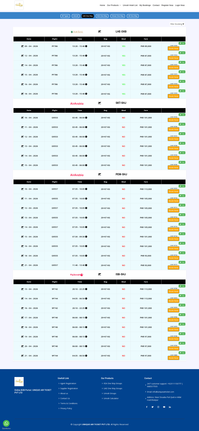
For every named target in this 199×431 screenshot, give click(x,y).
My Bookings (145, 5)
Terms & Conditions (68, 403)
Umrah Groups (110, 393)
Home (102, 5)
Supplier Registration (69, 388)
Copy (182, 43)
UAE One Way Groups (113, 388)
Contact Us (65, 398)
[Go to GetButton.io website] (6, 428)
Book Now (173, 48)
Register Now (167, 5)
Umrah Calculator (111, 398)
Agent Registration (68, 383)
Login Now (180, 5)
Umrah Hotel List (130, 5)
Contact (156, 5)
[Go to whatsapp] (6, 423)
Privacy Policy (66, 408)
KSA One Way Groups (113, 383)
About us (64, 393)
